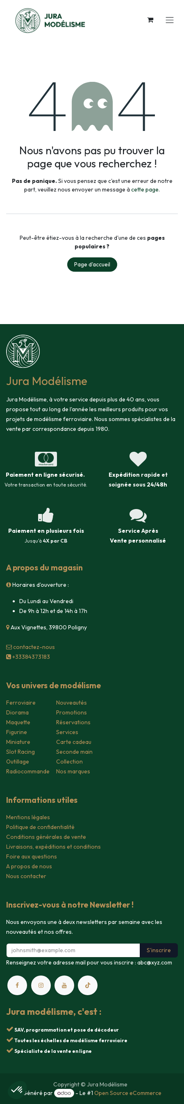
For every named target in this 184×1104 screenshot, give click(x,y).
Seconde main (74, 751)
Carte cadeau (73, 742)
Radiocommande (28, 771)
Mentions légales (28, 817)
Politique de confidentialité (40, 827)
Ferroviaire (21, 702)
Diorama (17, 712)
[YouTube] (64, 985)
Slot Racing (20, 751)
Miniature (18, 742)
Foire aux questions (31, 856)
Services (67, 732)
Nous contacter (26, 876)
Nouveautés (71, 702)
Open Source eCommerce (127, 1093)
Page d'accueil (92, 264)
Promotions (71, 712)
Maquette (18, 722)
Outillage (17, 761)
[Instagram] (41, 985)
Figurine (16, 732)
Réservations (73, 722)
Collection (69, 761)
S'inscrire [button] (159, 950)
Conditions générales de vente (46, 836)
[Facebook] (17, 985)
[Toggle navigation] (169, 19)
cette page (145, 189)
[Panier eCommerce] (150, 19)
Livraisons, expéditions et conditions (53, 846)
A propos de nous (29, 866)
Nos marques (73, 771)
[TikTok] (88, 985)
